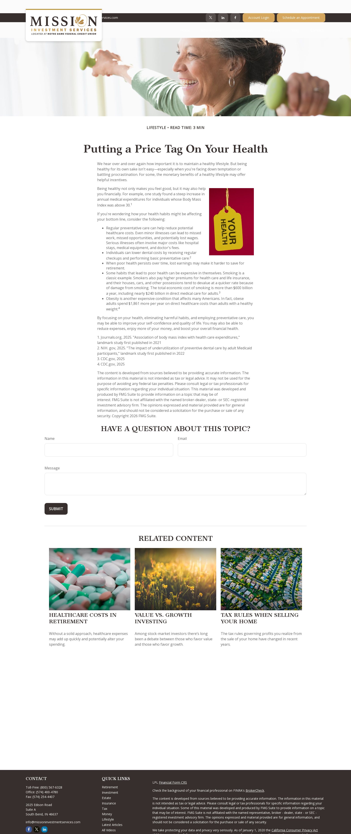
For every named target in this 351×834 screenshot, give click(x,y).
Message (52, 454)
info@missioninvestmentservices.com (53, 809)
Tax (104, 795)
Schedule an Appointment (301, 4)
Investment (110, 779)
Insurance (109, 790)
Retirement (110, 774)
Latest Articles (112, 811)
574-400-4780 (38, 4)
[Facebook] (235, 4)
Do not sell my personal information (294, 821)
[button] (185, 16)
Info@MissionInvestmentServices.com (87, 4)
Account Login (258, 4)
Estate (106, 784)
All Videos (109, 817)
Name (50, 425)
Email (182, 425)
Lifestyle (108, 806)
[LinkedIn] (223, 4)
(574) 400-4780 (47, 779)
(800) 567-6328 (51, 774)
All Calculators (112, 822)
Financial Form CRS (173, 769)
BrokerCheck (255, 777)
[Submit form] (56, 495)
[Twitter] (211, 4)
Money (107, 801)
